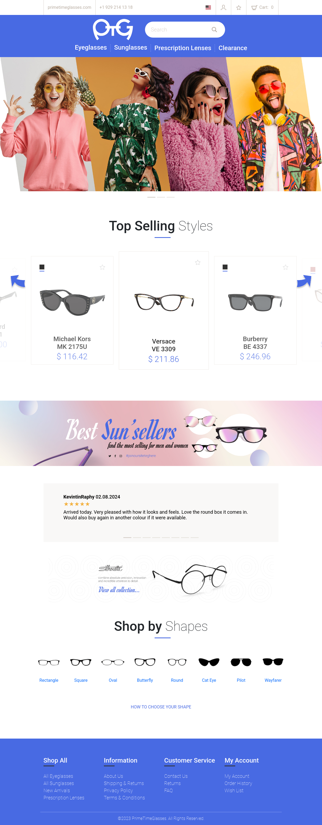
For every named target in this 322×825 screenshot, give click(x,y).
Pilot (241, 680)
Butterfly (145, 680)
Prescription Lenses (182, 48)
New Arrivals (57, 790)
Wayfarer (273, 680)
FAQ (168, 790)
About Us (113, 776)
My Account (237, 776)
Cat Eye (209, 680)
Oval (113, 680)
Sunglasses (130, 47)
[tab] (151, 197)
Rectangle (49, 680)
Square (81, 680)
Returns (172, 783)
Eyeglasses (91, 47)
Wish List (234, 790)
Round (177, 680)
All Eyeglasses (58, 776)
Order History (238, 783)
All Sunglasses (59, 783)
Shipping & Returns (124, 783)
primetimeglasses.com (69, 7)
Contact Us (176, 776)
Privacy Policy (118, 790)
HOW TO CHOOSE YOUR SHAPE (161, 707)
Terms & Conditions (124, 797)
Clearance (232, 48)
